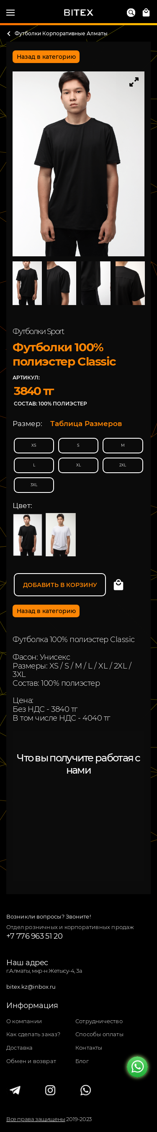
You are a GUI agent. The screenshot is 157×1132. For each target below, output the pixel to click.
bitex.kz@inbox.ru (31, 987)
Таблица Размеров (86, 423)
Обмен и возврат (31, 1061)
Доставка (19, 1048)
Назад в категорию (46, 57)
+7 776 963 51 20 (34, 936)
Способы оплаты (99, 1034)
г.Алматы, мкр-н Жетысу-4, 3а (44, 971)
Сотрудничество (99, 1021)
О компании (24, 1021)
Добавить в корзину (60, 585)
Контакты (89, 1048)
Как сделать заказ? (33, 1034)
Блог (82, 1061)
